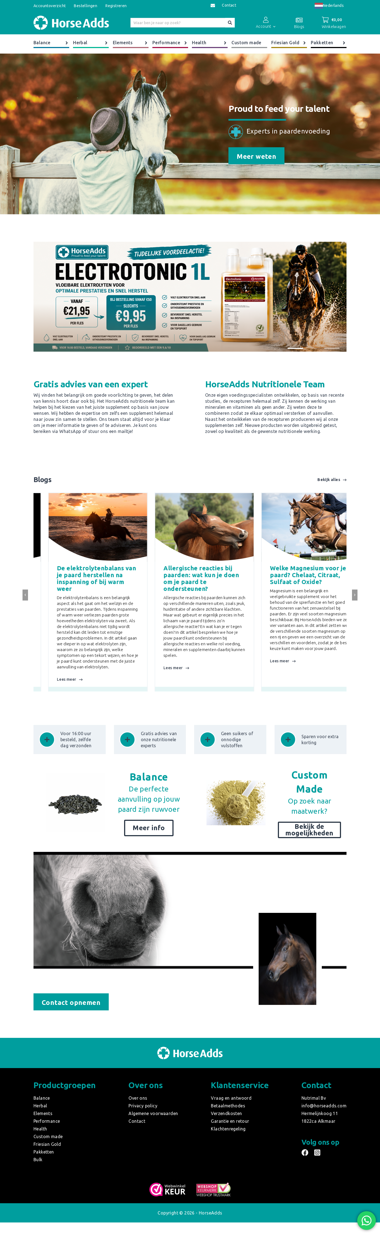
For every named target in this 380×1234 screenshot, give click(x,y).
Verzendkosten (226, 1113)
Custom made (246, 42)
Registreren (116, 6)
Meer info (149, 828)
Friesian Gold (289, 42)
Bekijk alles (332, 480)
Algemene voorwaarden (153, 1113)
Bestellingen (85, 6)
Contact (229, 5)
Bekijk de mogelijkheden (309, 830)
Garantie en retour (230, 1121)
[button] (295, 348)
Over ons (137, 1098)
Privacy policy (142, 1105)
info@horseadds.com (324, 1105)
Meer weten (256, 156)
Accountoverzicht (49, 6)
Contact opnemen (71, 1002)
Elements (131, 42)
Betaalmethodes (228, 1105)
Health (210, 42)
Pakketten (329, 42)
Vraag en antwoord (231, 1098)
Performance (170, 42)
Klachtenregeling (228, 1128)
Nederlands (329, 5)
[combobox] (329, 5)
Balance (51, 42)
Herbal (91, 42)
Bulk (38, 1159)
